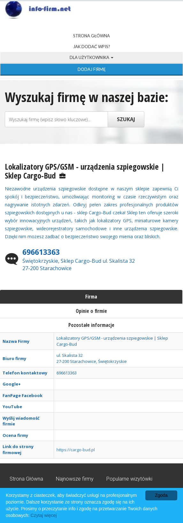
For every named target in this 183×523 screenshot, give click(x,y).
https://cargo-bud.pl (76, 450)
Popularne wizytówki (129, 479)
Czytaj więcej (44, 515)
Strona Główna (91, 35)
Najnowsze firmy (75, 479)
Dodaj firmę (92, 69)
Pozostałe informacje (91, 324)
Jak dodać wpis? (91, 46)
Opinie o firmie (91, 310)
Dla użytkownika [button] (91, 57)
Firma (91, 296)
